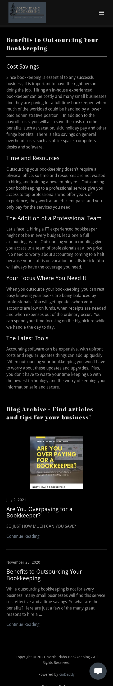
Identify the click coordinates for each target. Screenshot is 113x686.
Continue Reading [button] (22, 536)
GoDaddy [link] (67, 674)
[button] (101, 12)
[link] (27, 12)
